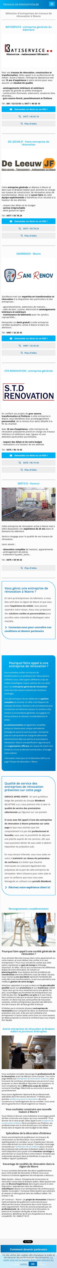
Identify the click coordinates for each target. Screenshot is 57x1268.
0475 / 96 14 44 (28, 462)
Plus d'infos (30, 123)
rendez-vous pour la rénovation (23, 1099)
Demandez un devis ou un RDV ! (29, 109)
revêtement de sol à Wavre (27, 1146)
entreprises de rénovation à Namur (33, 1078)
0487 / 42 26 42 (28, 345)
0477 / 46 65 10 (28, 116)
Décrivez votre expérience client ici (29, 887)
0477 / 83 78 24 (28, 228)
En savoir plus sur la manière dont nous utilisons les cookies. (28, 1260)
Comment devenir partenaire (28, 1249)
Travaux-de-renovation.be (21, 4)
